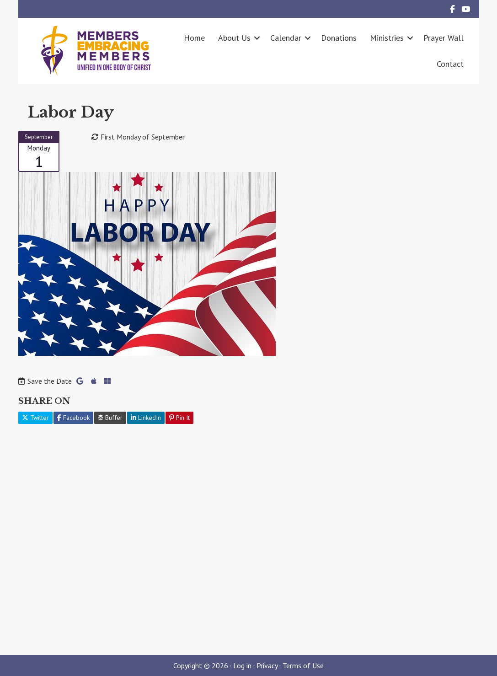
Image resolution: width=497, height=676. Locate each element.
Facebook (73, 417)
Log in (242, 665)
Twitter (35, 417)
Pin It (179, 417)
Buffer (110, 417)
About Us (234, 37)
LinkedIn (146, 417)
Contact (450, 64)
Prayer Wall (443, 37)
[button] (257, 38)
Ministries (387, 37)
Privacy (267, 665)
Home (194, 37)
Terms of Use (303, 665)
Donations (339, 37)
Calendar (285, 37)
